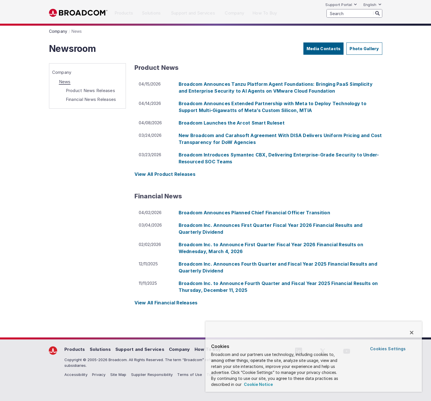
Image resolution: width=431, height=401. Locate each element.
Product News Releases (90, 90)
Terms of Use (189, 374)
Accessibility (75, 374)
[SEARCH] (354, 13)
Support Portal (341, 4)
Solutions (100, 349)
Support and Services (139, 349)
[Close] (411, 332)
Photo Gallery (364, 48)
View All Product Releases (164, 174)
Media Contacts (324, 48)
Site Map (118, 374)
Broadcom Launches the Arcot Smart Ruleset (232, 123)
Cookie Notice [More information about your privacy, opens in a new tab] (258, 384)
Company (62, 72)
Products (74, 349)
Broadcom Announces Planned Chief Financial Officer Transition (254, 212)
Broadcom (78, 13)
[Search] (377, 13)
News (65, 81)
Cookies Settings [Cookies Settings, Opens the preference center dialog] (388, 348)
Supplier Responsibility (152, 374)
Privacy (99, 374)
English (372, 4)
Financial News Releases (91, 99)
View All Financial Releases (166, 303)
